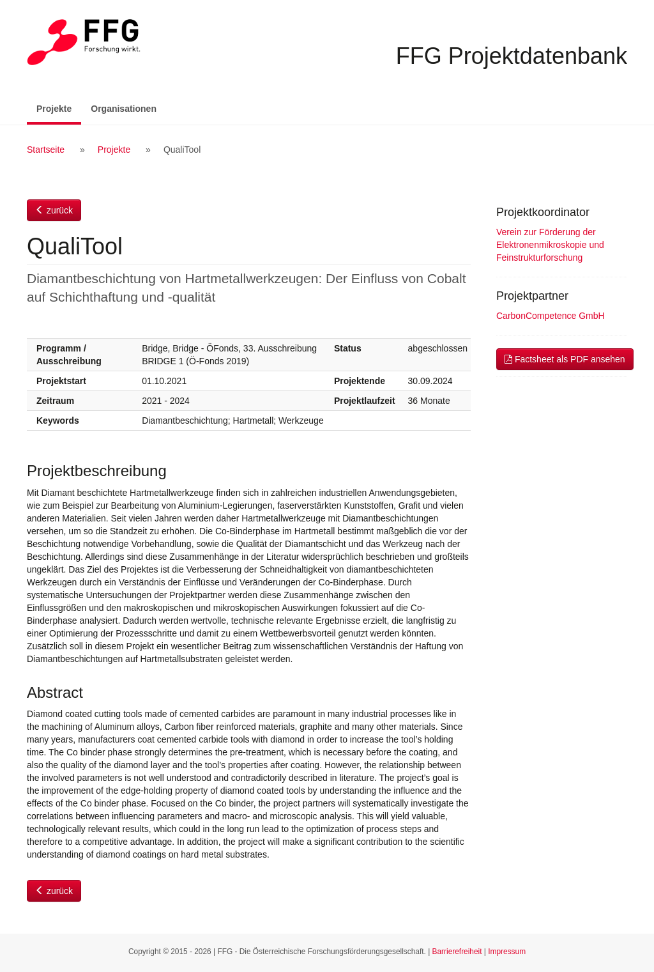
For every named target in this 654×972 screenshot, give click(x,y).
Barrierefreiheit (457, 951)
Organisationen (123, 109)
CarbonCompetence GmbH (550, 316)
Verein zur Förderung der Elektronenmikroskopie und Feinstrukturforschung (550, 245)
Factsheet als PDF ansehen (565, 359)
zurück (54, 210)
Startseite (46, 149)
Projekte (58, 108)
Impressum (507, 951)
